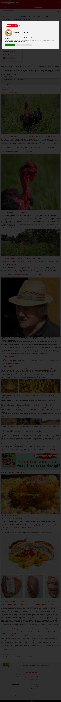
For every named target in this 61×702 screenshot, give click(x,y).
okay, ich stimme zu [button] (10, 44)
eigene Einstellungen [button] (27, 44)
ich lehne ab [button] (18, 44)
